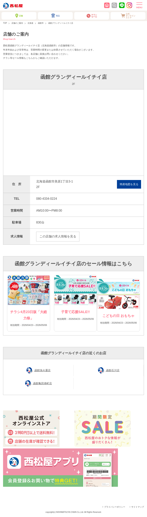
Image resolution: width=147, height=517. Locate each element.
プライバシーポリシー (114, 507)
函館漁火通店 (42, 370)
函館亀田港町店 (42, 383)
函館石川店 (112, 370)
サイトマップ (137, 507)
